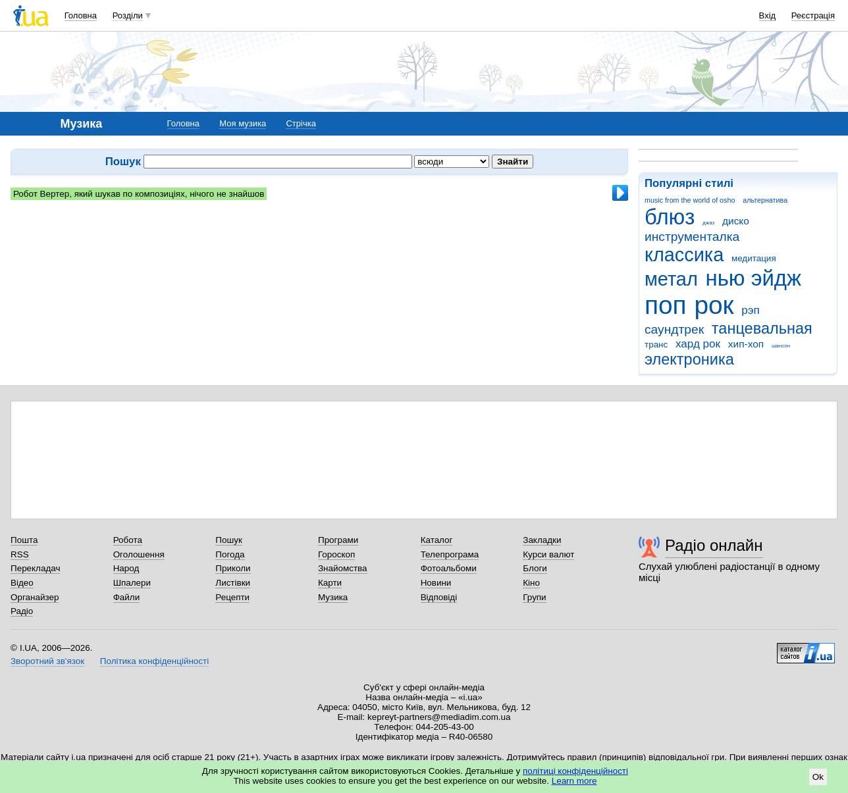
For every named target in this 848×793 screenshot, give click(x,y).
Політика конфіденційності (154, 661)
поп (666, 305)
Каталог (437, 540)
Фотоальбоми (449, 568)
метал (671, 279)
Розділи (128, 15)
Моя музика (242, 123)
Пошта (24, 540)
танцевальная (762, 328)
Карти (330, 583)
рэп (750, 310)
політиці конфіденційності (575, 771)
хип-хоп (746, 343)
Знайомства (342, 568)
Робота (127, 540)
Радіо (22, 611)
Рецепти (232, 597)
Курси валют (548, 554)
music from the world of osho (690, 200)
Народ (126, 568)
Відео (22, 583)
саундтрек (674, 329)
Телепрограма (450, 554)
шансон (781, 346)
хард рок (698, 344)
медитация (753, 258)
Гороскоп (336, 554)
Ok (818, 777)
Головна (81, 15)
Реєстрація (813, 15)
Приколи (232, 568)
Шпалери (132, 583)
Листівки (232, 583)
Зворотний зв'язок (47, 661)
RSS (20, 554)
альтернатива (765, 200)
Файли (126, 597)
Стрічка (300, 123)
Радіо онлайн (714, 545)
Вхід (767, 15)
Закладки (542, 540)
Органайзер (35, 597)
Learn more (574, 781)
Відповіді (439, 597)
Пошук (228, 540)
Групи (534, 597)
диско (735, 220)
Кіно (531, 583)
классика (684, 254)
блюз (670, 217)
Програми (338, 540)
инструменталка (692, 236)
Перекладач (35, 568)
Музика (333, 597)
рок (713, 305)
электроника (689, 359)
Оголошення (139, 554)
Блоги (535, 568)
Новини (436, 583)
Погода (229, 554)
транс (656, 344)
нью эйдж (754, 278)
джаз (708, 223)
